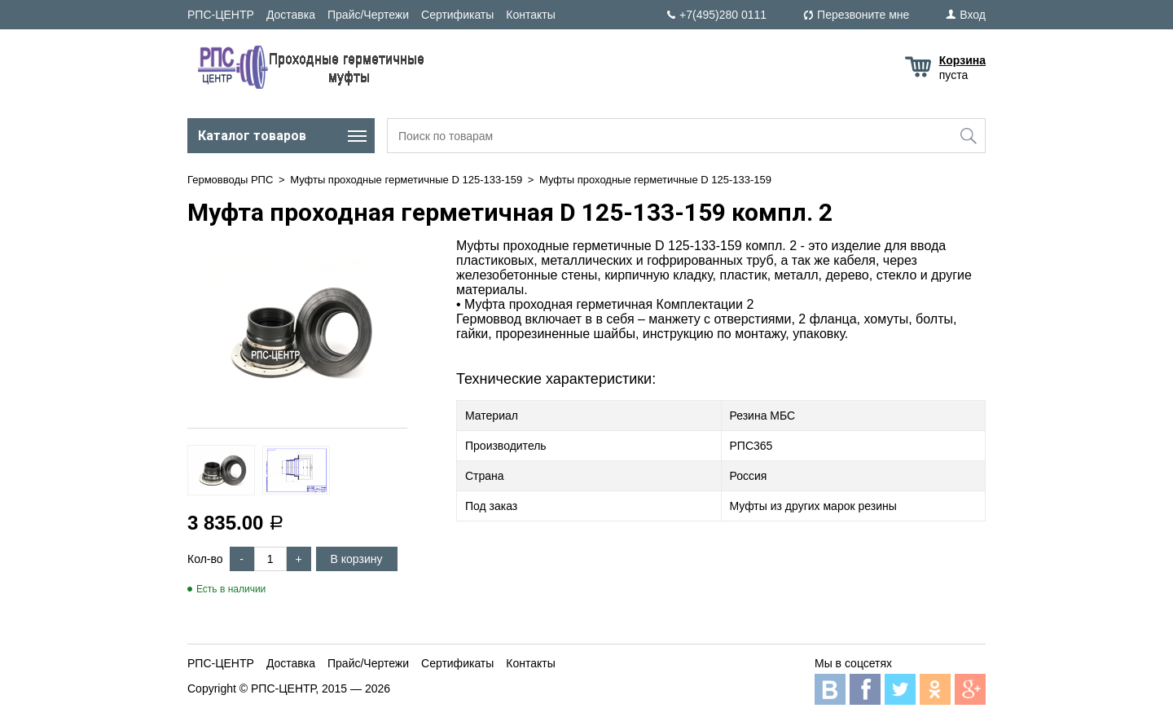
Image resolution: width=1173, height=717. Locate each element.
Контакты (530, 14)
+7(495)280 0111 (723, 14)
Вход (973, 14)
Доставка (290, 14)
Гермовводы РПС (230, 180)
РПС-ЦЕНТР (220, 14)
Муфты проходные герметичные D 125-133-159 (406, 180)
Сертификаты (457, 14)
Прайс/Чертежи (368, 14)
